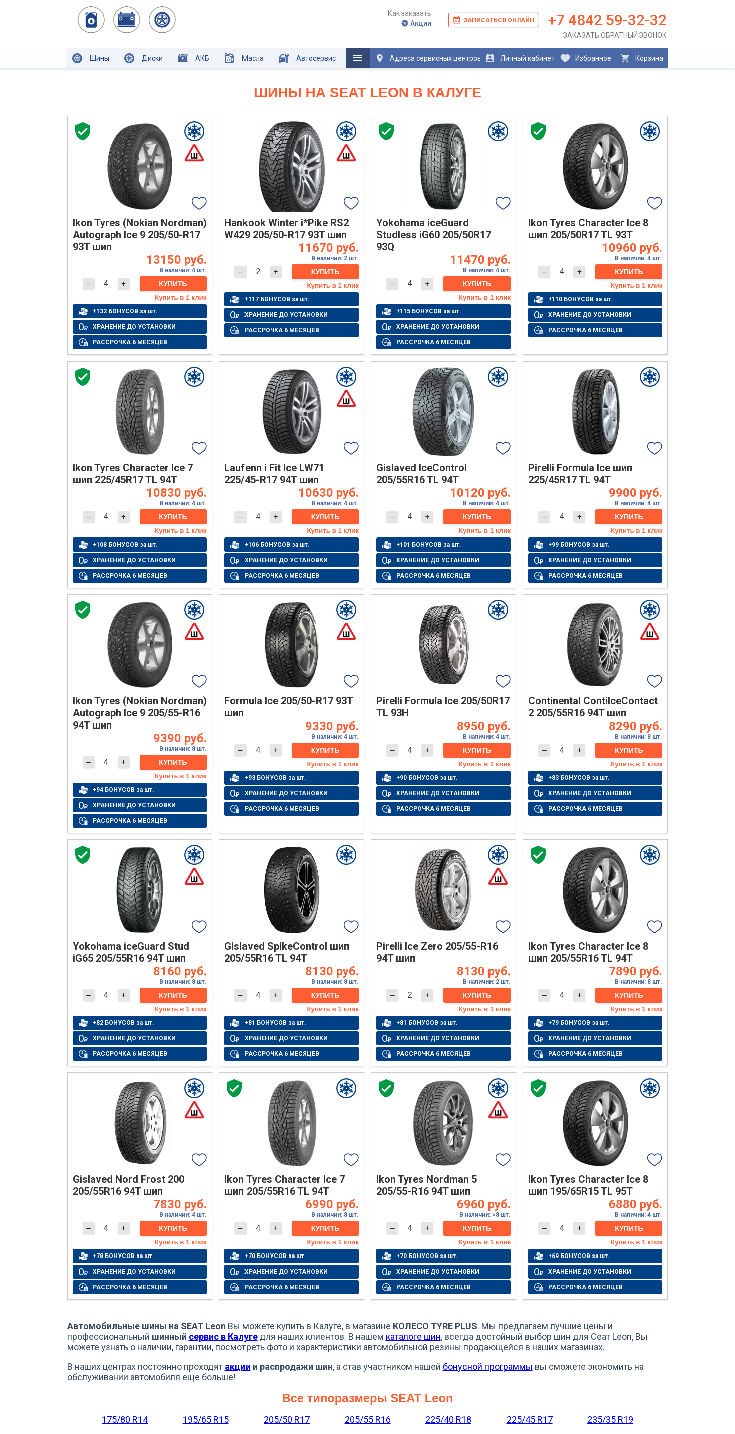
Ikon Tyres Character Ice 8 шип (588, 229)
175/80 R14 (125, 1419)
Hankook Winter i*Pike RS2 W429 (286, 229)
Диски (143, 58)
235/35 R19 (610, 1419)
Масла (244, 58)
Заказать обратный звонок (615, 35)
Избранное (585, 58)
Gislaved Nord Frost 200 (128, 1185)
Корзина (641, 58)
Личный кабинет (520, 58)
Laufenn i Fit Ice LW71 (274, 474)
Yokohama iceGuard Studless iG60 (433, 235)
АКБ (193, 57)
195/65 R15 (206, 1419)
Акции (416, 23)
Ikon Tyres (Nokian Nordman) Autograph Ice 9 (140, 235)
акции (238, 1366)
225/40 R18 (448, 1419)
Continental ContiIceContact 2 (593, 707)
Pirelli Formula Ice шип (580, 474)
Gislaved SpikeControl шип (286, 952)
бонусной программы (488, 1366)
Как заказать (409, 13)
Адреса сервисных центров (427, 58)
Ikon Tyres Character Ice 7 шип (133, 474)
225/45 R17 (530, 1419)
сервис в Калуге (223, 1336)
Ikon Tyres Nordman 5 (426, 1185)
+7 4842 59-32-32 (607, 20)
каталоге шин (413, 1336)
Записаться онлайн (493, 19)
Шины (90, 58)
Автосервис (307, 58)
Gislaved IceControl (421, 474)
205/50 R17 (287, 1419)
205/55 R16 (368, 1419)
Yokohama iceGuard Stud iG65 (131, 952)
